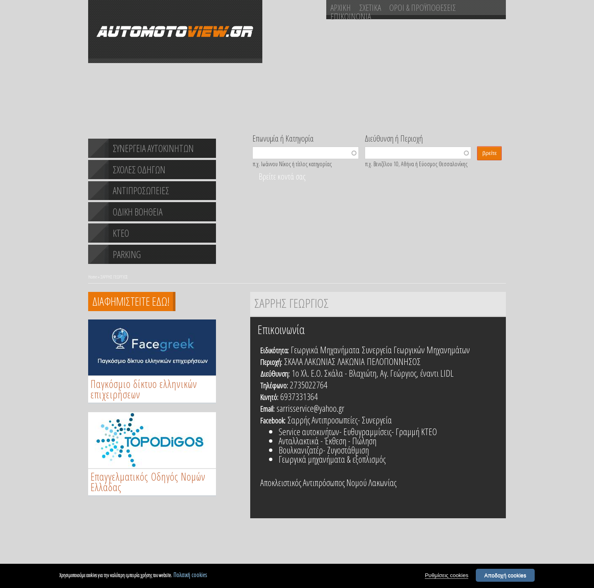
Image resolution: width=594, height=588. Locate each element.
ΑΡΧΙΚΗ (340, 7)
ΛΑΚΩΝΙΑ (351, 361)
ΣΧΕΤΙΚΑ (370, 7)
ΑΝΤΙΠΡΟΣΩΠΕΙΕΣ (141, 190)
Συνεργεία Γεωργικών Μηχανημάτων (416, 349)
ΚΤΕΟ (121, 233)
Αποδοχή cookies (505, 576)
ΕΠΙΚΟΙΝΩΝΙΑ (350, 16)
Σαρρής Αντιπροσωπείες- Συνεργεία (339, 419)
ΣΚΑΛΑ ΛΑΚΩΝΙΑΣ (309, 361)
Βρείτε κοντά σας (282, 176)
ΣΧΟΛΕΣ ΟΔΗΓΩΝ (139, 169)
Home (92, 277)
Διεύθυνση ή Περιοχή (394, 138)
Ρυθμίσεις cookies (446, 576)
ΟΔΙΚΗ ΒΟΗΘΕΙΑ (137, 211)
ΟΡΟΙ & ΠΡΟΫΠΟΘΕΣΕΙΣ (422, 7)
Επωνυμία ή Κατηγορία (283, 138)
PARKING (127, 254)
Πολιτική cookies (190, 576)
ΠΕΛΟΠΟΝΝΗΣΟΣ (394, 361)
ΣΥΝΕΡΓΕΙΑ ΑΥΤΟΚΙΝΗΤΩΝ (153, 148)
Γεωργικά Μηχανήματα (325, 349)
